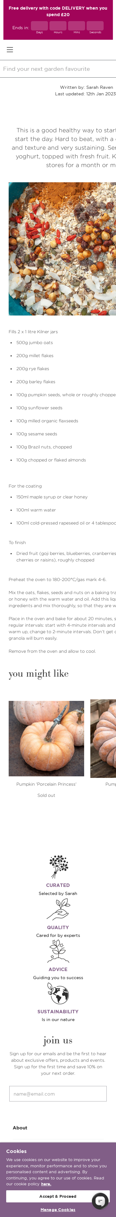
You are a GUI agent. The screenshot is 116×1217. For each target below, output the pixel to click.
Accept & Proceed (57, 1196)
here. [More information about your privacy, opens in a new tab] (46, 1184)
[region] (58, 1179)
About (58, 1127)
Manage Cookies (58, 1209)
